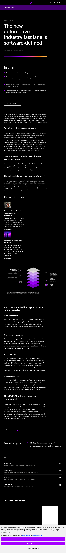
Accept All (33, 539)
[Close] (63, 527)
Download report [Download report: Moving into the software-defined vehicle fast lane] (9, 7)
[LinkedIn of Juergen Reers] (60, 471)
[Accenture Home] (31, 3)
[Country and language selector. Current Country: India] (57, 3)
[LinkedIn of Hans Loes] (60, 478)
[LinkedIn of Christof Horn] (60, 463)
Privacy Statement (37, 535)
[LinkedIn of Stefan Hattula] (60, 485)
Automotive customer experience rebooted (45, 446)
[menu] (5, 3)
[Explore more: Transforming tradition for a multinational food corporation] (9, 229)
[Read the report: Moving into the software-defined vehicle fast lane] (12, 104)
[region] (33, 539)
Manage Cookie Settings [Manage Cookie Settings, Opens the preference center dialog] (33, 548)
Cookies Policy (26, 535)
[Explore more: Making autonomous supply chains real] (9, 258)
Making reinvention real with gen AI (42, 443)
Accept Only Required (33, 543)
